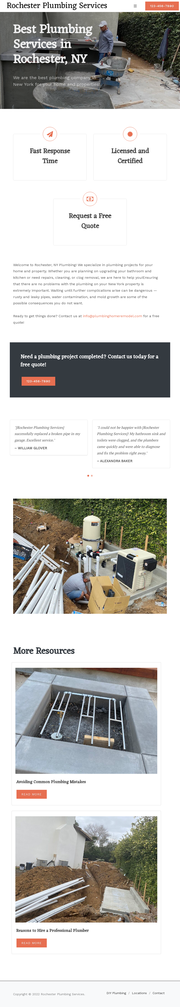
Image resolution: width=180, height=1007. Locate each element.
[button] (88, 476)
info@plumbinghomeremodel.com (112, 316)
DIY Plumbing (116, 993)
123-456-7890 (162, 6)
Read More (31, 794)
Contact (159, 993)
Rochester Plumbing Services (57, 6)
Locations (139, 993)
